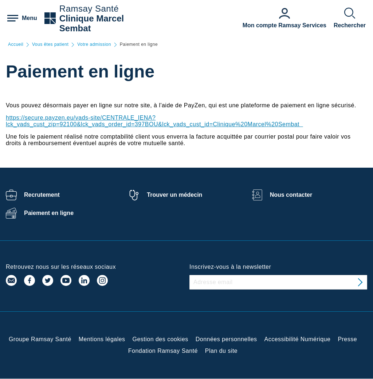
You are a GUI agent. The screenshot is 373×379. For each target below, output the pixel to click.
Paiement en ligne (49, 213)
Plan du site (221, 351)
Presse (347, 339)
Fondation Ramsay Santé (163, 351)
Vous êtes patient (50, 44)
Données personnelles (226, 339)
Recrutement (42, 195)
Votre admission (94, 44)
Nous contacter (291, 195)
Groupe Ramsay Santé (40, 339)
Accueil (15, 44)
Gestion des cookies (160, 339)
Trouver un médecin (174, 195)
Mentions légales (102, 339)
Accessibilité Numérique (297, 339)
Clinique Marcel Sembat (91, 23)
